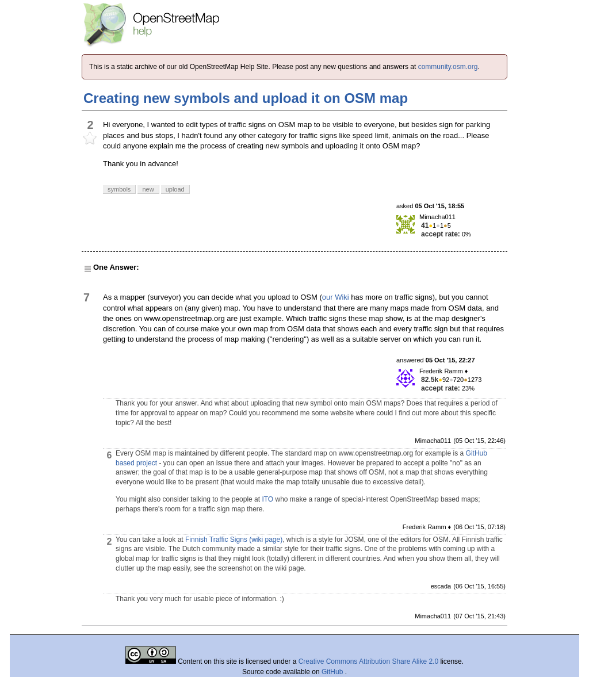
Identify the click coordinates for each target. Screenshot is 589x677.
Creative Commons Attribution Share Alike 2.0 (368, 661)
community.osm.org (448, 67)
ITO (267, 499)
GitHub (333, 672)
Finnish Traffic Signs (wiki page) (233, 540)
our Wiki (335, 297)
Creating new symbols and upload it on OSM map (245, 98)
